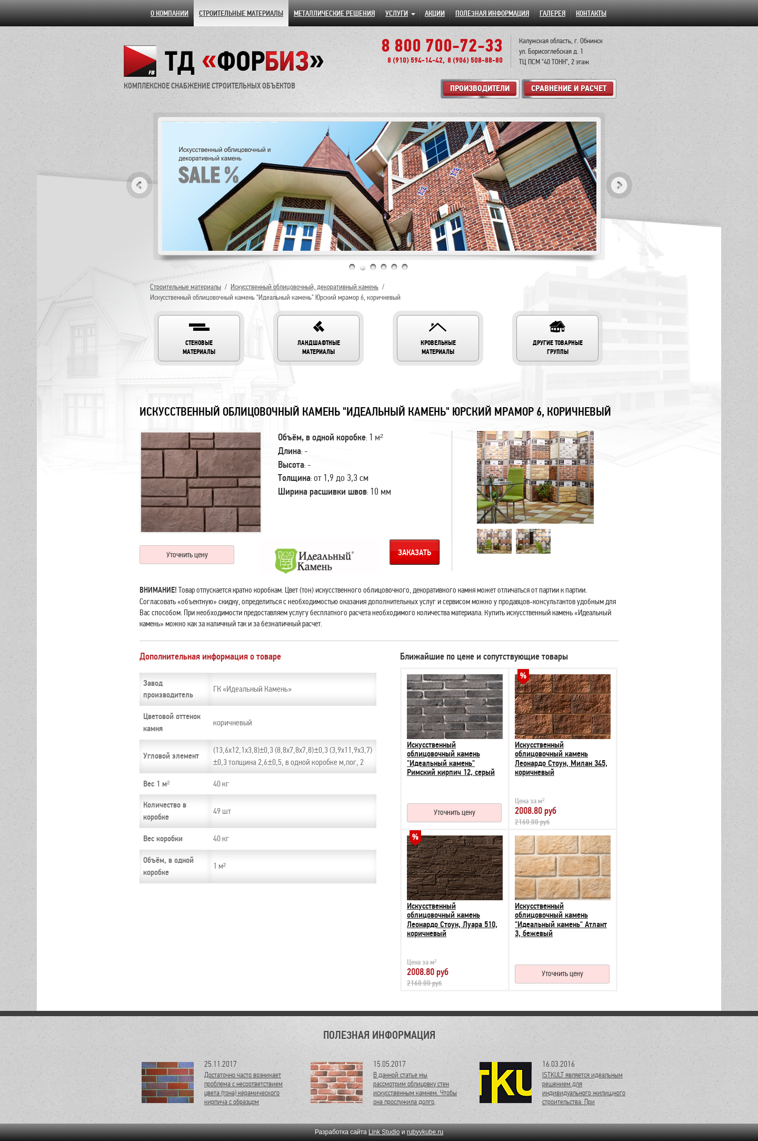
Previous (139, 185)
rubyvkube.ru (425, 1132)
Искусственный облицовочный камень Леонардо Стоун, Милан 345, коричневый (561, 759)
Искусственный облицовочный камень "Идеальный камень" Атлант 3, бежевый (561, 920)
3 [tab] (373, 267)
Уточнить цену (187, 554)
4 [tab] (384, 267)
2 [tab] (363, 267)
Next (619, 185)
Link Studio (384, 1132)
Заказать (414, 552)
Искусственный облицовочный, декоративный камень (304, 286)
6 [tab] (405, 267)
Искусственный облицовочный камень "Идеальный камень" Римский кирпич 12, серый (451, 759)
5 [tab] (394, 267)
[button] (199, 338)
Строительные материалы (185, 286)
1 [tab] (352, 267)
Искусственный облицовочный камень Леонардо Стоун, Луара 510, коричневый (452, 920)
